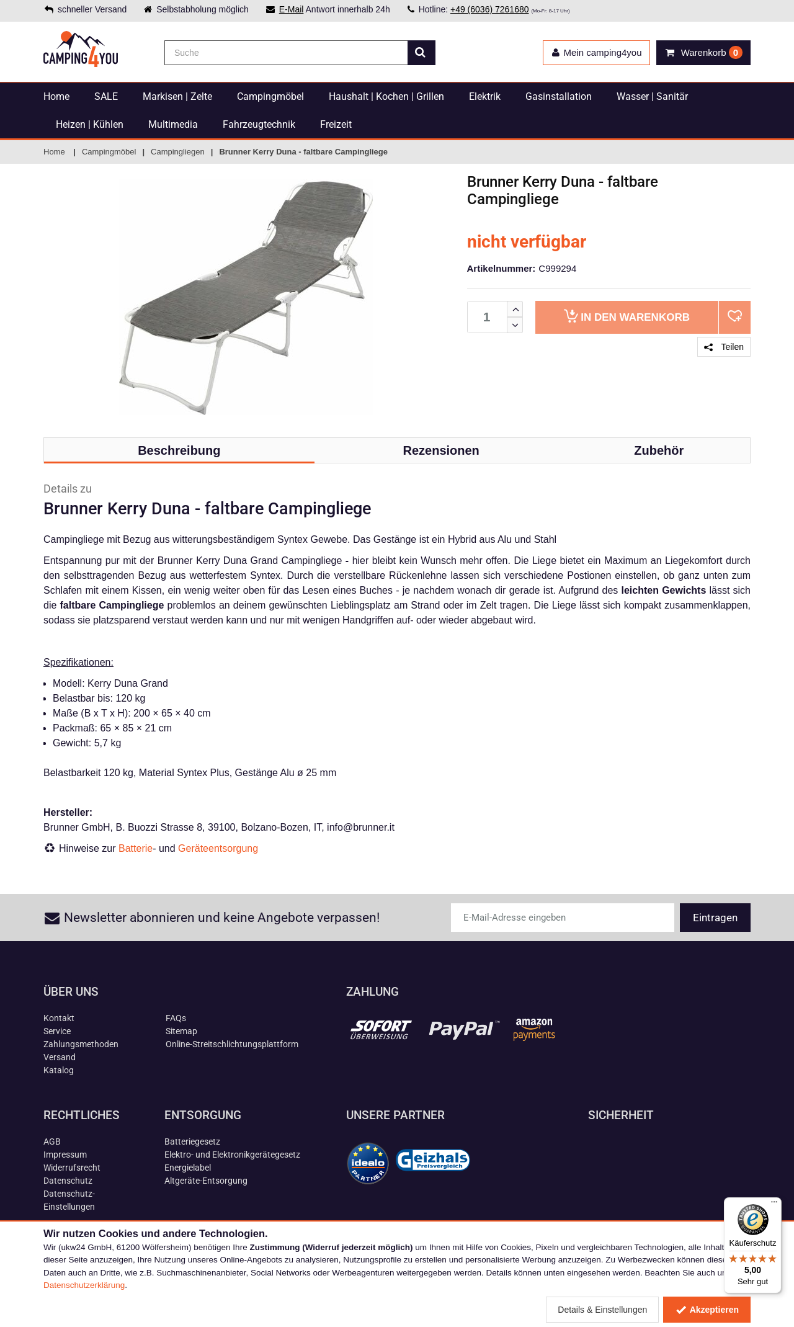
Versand (59, 1057)
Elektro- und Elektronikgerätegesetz (232, 1154)
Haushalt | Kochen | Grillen (386, 96)
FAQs (176, 1018)
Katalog (58, 1070)
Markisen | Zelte (177, 96)
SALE (106, 96)
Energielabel (187, 1168)
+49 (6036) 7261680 (489, 9)
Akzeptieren (707, 1309)
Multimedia (173, 124)
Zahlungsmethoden (80, 1044)
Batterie (135, 848)
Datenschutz (67, 1181)
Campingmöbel (270, 96)
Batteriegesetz (192, 1141)
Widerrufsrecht (71, 1168)
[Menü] (774, 1204)
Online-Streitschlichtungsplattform (232, 1044)
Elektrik (485, 96)
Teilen (724, 347)
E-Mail (291, 9)
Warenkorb (627, 316)
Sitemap (181, 1031)
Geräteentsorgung (218, 848)
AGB (52, 1141)
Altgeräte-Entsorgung (206, 1181)
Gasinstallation (558, 96)
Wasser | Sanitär (652, 96)
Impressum (65, 1154)
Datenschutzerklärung (84, 1285)
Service (57, 1031)
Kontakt (58, 1018)
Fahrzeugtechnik (259, 124)
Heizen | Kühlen (89, 124)
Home (56, 96)
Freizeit (336, 124)
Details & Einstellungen (602, 1310)
